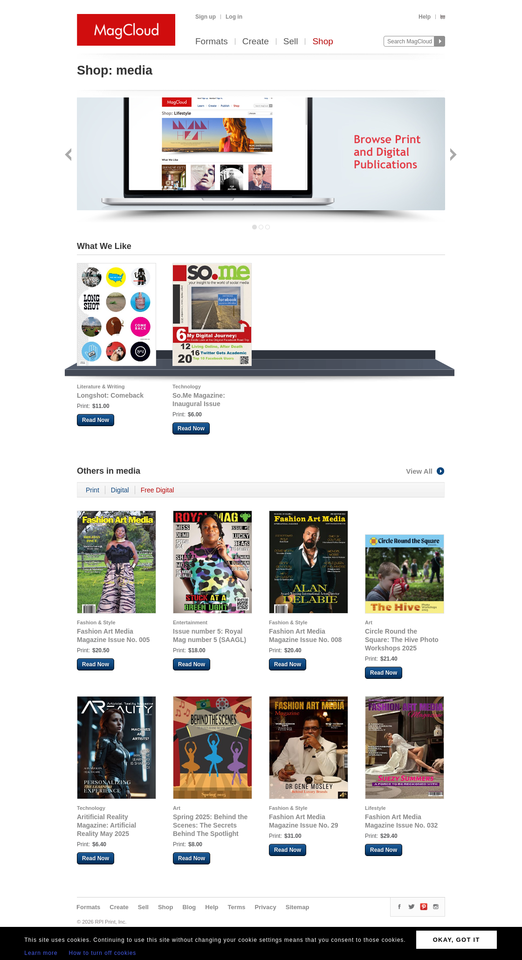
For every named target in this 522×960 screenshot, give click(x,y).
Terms (236, 907)
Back (69, 155)
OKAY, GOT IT (456, 939)
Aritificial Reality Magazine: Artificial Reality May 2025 (106, 825)
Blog (189, 907)
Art (368, 622)
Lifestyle (375, 808)
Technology (186, 386)
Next (452, 155)
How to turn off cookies (103, 953)
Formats (211, 41)
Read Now (95, 420)
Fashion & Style (96, 622)
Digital (120, 490)
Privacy (265, 907)
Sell (290, 41)
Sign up (205, 17)
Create (255, 41)
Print (92, 490)
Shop (322, 41)
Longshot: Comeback (110, 395)
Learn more (40, 953)
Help (425, 17)
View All (425, 471)
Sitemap (297, 907)
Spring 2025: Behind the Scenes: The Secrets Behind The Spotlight (210, 825)
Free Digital (157, 490)
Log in (234, 17)
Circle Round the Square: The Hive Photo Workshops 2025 (402, 640)
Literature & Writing (100, 386)
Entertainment (190, 622)
